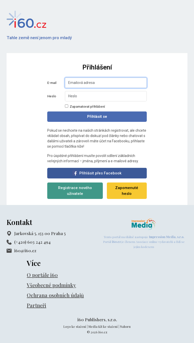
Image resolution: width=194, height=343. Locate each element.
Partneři (36, 305)
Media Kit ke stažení (103, 327)
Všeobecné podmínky (51, 285)
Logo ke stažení (74, 327)
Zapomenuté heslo (126, 191)
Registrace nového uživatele (75, 191)
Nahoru (125, 327)
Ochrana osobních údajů (55, 295)
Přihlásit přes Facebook (97, 173)
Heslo (51, 96)
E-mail (51, 83)
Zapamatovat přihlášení (85, 106)
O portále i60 (42, 274)
